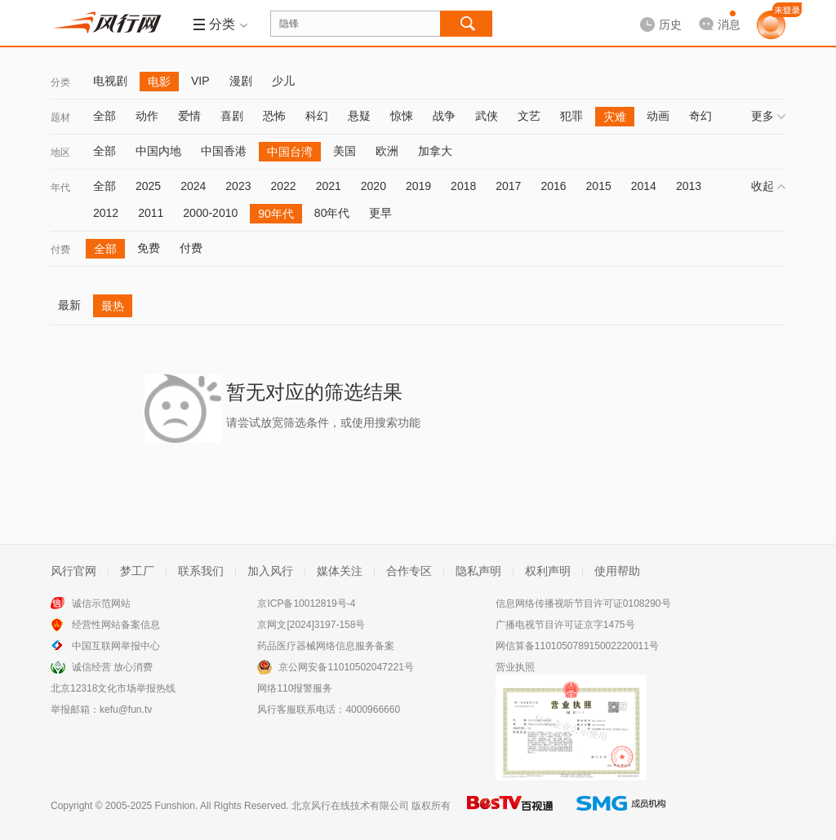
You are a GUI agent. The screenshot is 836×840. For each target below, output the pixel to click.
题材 (60, 117)
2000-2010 (210, 212)
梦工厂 (137, 570)
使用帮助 (617, 570)
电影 (159, 81)
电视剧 (110, 80)
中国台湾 (290, 151)
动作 (147, 115)
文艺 (529, 115)
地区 (60, 152)
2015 (598, 185)
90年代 (276, 213)
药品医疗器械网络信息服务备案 (325, 646)
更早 (380, 212)
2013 (688, 185)
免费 (148, 247)
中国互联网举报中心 (116, 646)
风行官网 (73, 570)
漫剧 (240, 80)
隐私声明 (478, 570)
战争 (444, 115)
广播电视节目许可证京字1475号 (565, 624)
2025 (148, 185)
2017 (508, 185)
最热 (112, 305)
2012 (105, 212)
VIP (200, 80)
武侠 (486, 115)
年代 (60, 187)
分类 (60, 82)
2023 (238, 185)
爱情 (189, 115)
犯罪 (571, 115)
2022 (283, 185)
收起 (768, 185)
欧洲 (387, 150)
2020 (373, 185)
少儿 (283, 80)
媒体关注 (339, 570)
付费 (60, 249)
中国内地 (158, 150)
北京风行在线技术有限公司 (350, 805)
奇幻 (700, 115)
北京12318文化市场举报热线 (113, 688)
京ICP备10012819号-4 (306, 603)
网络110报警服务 (294, 688)
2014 (643, 185)
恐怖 (274, 115)
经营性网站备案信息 (116, 624)
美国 (344, 150)
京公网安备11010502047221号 (345, 667)
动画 (658, 115)
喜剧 (231, 115)
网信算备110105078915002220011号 (577, 646)
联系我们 (201, 570)
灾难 (614, 116)
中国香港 (224, 150)
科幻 (316, 115)
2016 (553, 185)
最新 (69, 305)
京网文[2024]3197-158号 (311, 624)
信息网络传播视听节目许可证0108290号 (583, 603)
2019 (418, 185)
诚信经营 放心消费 (112, 667)
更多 (768, 115)
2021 (328, 185)
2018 (463, 185)
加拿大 (435, 150)
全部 (104, 115)
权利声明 (548, 570)
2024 (193, 185)
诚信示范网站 (101, 603)
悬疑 (359, 115)
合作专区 (409, 570)
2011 (150, 212)
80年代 (332, 212)
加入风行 (270, 570)
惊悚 (401, 115)
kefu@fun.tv (126, 709)
